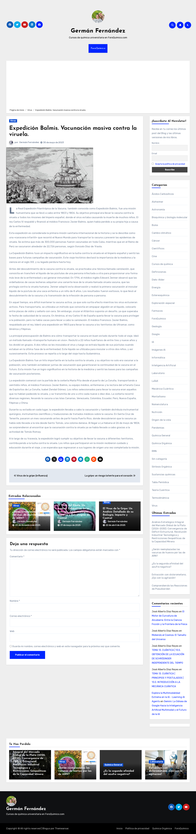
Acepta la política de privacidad (170, 164)
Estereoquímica (160, 295)
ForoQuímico (98, 48)
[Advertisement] (98, 84)
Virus (13, 121)
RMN (154, 451)
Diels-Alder (158, 279)
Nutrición (157, 412)
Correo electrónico (21, 616)
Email (154, 153)
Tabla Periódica (160, 482)
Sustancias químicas (163, 474)
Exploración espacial (163, 303)
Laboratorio (158, 373)
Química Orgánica (162, 443)
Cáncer (156, 240)
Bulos (155, 225)
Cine (154, 256)
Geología (157, 326)
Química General (161, 435)
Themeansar (62, 828)
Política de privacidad (137, 828)
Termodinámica (160, 497)
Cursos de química (162, 264)
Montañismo (159, 396)
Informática (158, 357)
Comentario (17, 556)
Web (12, 631)
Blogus (46, 828)
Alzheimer (157, 201)
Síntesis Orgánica (162, 466)
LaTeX (155, 381)
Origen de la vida (161, 420)
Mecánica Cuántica (162, 388)
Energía (156, 287)
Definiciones (159, 272)
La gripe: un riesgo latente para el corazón (110, 475)
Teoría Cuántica (161, 490)
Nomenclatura (160, 404)
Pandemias (158, 427)
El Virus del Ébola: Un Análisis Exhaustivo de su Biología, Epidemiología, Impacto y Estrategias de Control (73, 511)
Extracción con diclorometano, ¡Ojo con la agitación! (165, 771)
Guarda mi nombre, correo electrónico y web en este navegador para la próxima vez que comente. (66, 646)
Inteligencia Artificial (164, 365)
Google (156, 334)
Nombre (15, 601)
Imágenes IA (159, 349)
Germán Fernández (98, 31)
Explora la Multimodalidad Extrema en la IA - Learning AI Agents (168, 697)
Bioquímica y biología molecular (170, 217)
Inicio (119, 828)
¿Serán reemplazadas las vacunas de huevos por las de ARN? (29, 515)
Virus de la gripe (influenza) (31, 475)
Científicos (158, 248)
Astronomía (158, 209)
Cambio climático (161, 233)
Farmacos (157, 310)
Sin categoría (159, 459)
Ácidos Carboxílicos (163, 194)
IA (153, 342)
